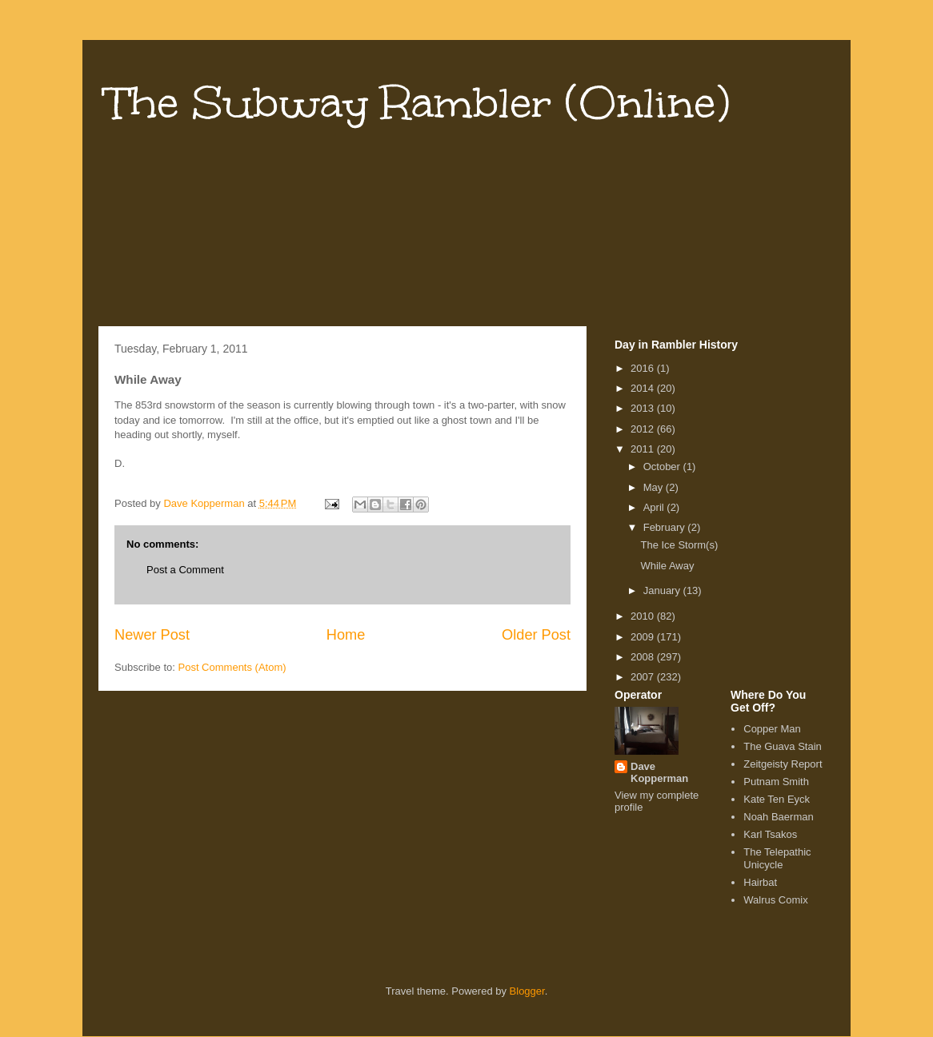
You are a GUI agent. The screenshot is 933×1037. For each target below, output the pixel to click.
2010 (644, 616)
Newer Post (152, 635)
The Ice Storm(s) (679, 545)
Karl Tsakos (770, 834)
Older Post (536, 635)
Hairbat (760, 882)
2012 (644, 429)
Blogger (527, 991)
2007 (644, 677)
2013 (644, 408)
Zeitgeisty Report (782, 764)
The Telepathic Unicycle (777, 858)
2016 (644, 368)
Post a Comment (185, 570)
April (655, 507)
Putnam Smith (776, 782)
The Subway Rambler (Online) (418, 102)
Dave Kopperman (659, 772)
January (663, 590)
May (654, 487)
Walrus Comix (775, 900)
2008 (644, 657)
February (665, 527)
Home (346, 635)
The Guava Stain (782, 746)
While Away (667, 566)
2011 (644, 449)
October (663, 467)
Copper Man (772, 729)
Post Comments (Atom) (232, 667)
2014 (644, 388)
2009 (644, 637)
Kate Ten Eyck (776, 799)
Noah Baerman (778, 817)
